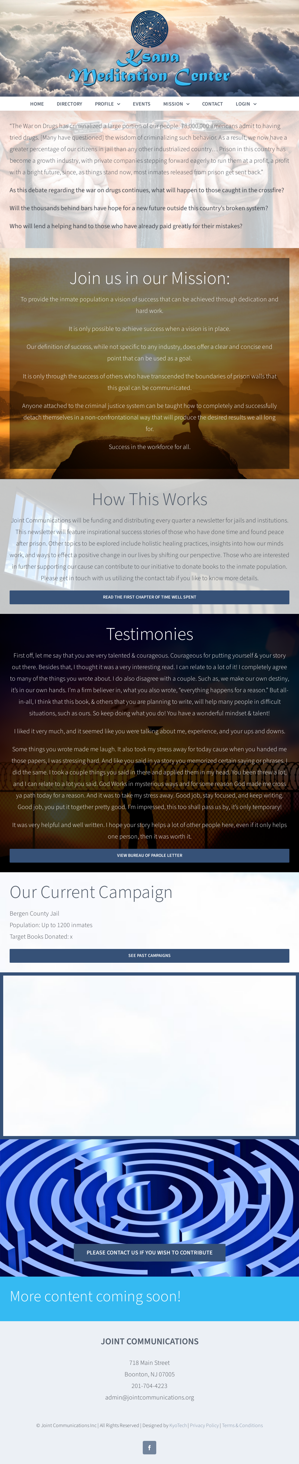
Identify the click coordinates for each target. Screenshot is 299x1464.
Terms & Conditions (242, 1425)
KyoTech (178, 1425)
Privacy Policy (204, 1425)
